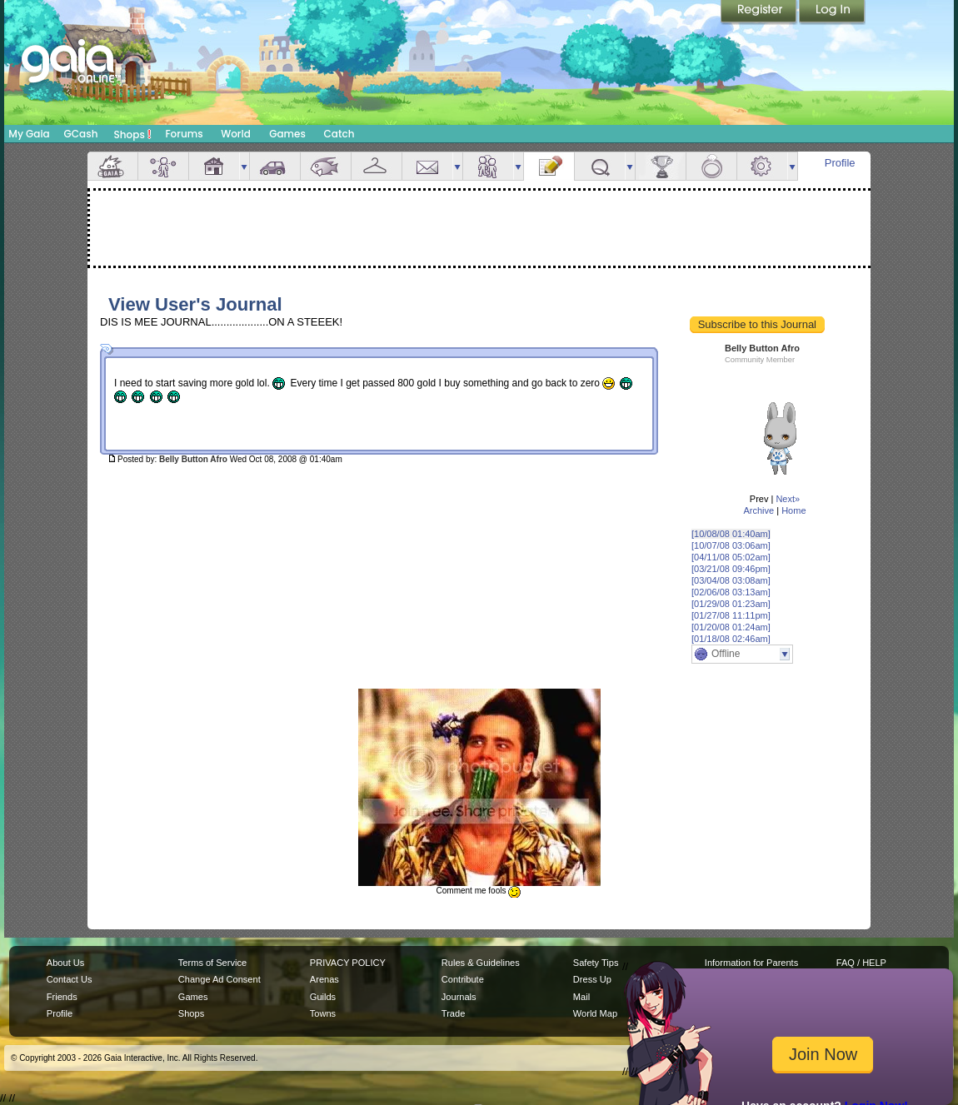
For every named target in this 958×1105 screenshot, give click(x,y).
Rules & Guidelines (481, 963)
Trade (453, 1013)
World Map (595, 1013)
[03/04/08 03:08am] (731, 580)
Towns (323, 1013)
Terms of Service (212, 963)
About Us (65, 963)
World (236, 134)
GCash (81, 134)
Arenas (324, 979)
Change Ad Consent (219, 979)
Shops (133, 134)
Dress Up (592, 979)
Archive (758, 510)
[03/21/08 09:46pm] (731, 569)
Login (832, 12)
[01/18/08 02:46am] (731, 639)
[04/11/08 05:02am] (731, 557)
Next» (788, 499)
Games (287, 134)
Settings (762, 166)
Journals (459, 997)
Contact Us (69, 979)
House (214, 166)
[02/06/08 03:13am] (731, 592)
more (244, 166)
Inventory (377, 166)
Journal (549, 166)
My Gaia (28, 134)
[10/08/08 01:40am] (731, 534)
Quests (600, 166)
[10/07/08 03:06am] (731, 545)
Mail (427, 166)
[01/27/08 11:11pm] (731, 615)
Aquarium (326, 166)
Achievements (661, 166)
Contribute (463, 979)
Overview (112, 166)
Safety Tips (596, 963)
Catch (339, 134)
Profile (840, 163)
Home (793, 510)
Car (275, 166)
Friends (488, 166)
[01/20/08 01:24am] (731, 627)
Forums (183, 134)
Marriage (711, 166)
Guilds (323, 997)
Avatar (163, 166)
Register (760, 12)
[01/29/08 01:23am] (731, 604)
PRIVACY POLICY (348, 963)
